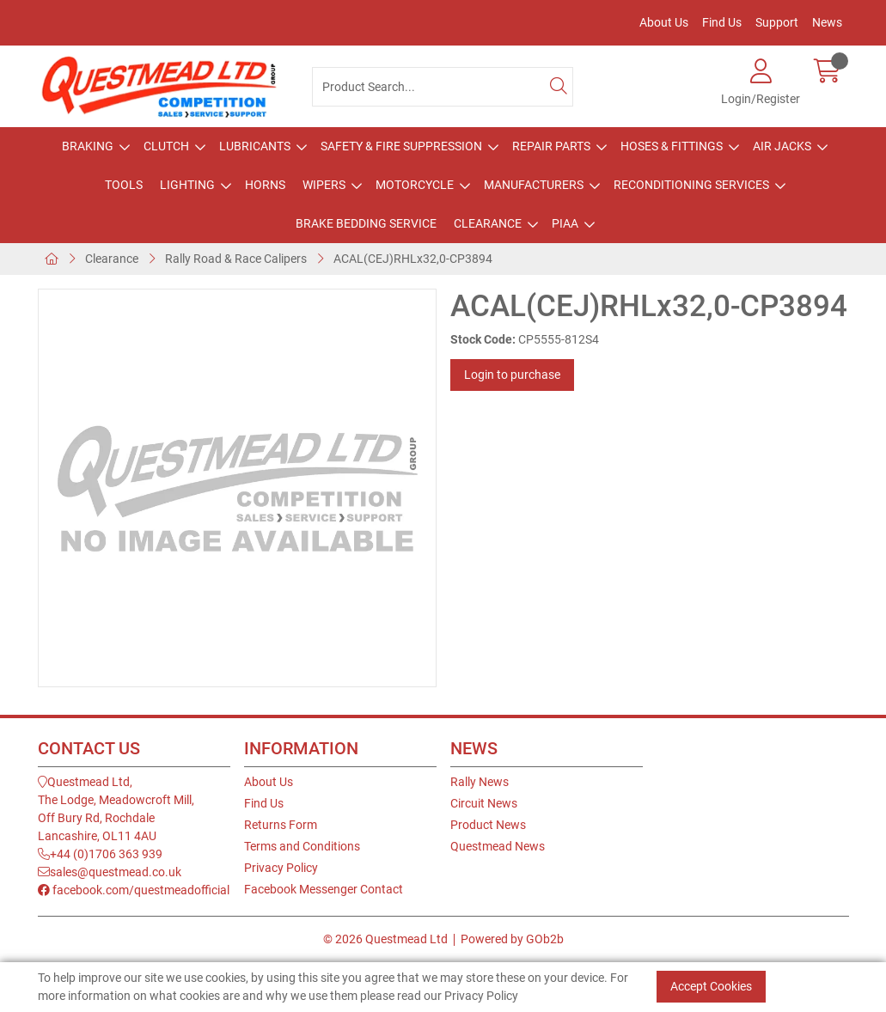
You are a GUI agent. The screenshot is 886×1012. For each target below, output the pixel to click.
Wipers (323, 185)
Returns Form (280, 825)
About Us (663, 22)
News (827, 22)
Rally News (479, 782)
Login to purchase (512, 374)
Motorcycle (415, 185)
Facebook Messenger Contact (323, 889)
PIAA (565, 223)
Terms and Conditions (302, 846)
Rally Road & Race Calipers (236, 258)
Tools (124, 185)
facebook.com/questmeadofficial (133, 890)
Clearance (488, 223)
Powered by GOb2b (512, 939)
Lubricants (254, 146)
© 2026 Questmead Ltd (385, 939)
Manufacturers (534, 185)
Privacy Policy (281, 868)
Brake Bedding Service (366, 223)
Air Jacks (782, 146)
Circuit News (483, 803)
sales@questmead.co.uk (109, 872)
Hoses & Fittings (671, 146)
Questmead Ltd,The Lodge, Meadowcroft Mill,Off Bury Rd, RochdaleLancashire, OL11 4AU (116, 809)
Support (776, 22)
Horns (265, 185)
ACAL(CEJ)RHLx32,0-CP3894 (412, 258)
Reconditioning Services (691, 185)
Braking (87, 146)
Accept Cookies (711, 986)
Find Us (722, 22)
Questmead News (497, 846)
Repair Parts (551, 146)
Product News (488, 825)
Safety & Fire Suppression (401, 146)
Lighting (187, 185)
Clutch (166, 146)
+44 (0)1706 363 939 (100, 854)
